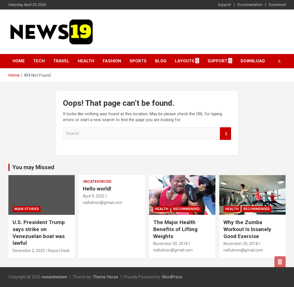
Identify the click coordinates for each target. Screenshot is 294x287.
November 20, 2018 (170, 243)
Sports (138, 60)
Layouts (184, 60)
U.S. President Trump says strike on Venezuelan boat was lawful (39, 232)
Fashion (112, 60)
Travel (61, 60)
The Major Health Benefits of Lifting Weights (175, 229)
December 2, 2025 (29, 250)
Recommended (186, 209)
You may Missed (33, 167)
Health (86, 60)
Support (224, 5)
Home (19, 60)
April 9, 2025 (94, 196)
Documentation (249, 5)
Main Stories (26, 209)
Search (225, 133)
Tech (39, 60)
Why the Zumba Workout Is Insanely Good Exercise (247, 229)
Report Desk (59, 250)
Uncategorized (97, 182)
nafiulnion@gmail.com (102, 202)
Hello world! (97, 188)
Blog (160, 60)
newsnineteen (54, 276)
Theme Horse (105, 276)
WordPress (172, 276)
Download (277, 5)
